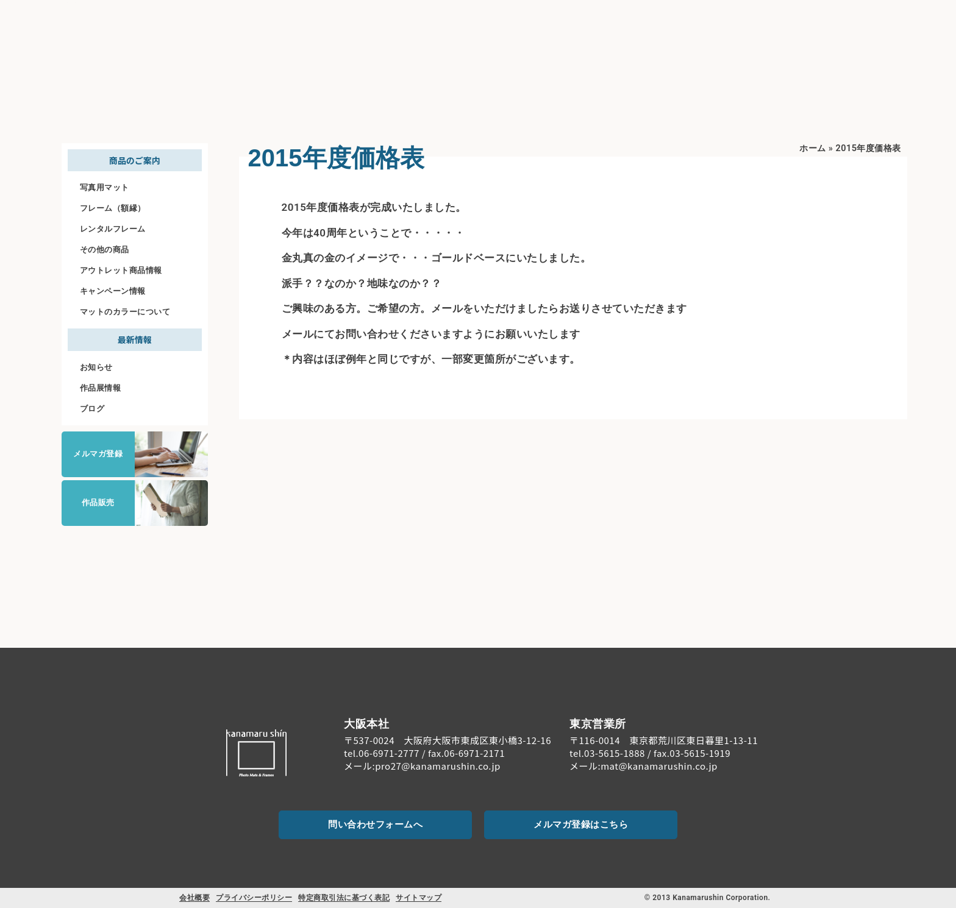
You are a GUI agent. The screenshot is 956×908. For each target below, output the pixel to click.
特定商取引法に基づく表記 (344, 897)
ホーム (812, 148)
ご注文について (800, 24)
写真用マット (104, 187)
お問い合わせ (885, 35)
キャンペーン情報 (113, 291)
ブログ (92, 408)
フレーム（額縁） (113, 208)
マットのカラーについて (125, 311)
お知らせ (96, 367)
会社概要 (194, 897)
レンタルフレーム (113, 228)
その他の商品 (104, 249)
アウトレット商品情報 (121, 270)
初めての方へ (589, 25)
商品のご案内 (670, 25)
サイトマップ (418, 897)
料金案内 (736, 24)
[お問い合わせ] (885, 18)
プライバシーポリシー (254, 897)
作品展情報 (100, 387)
